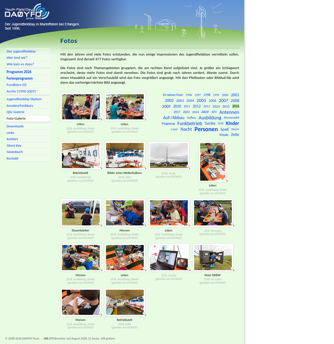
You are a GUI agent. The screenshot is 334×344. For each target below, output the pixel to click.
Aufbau (191, 117)
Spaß (224, 129)
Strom (235, 129)
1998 (206, 95)
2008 (235, 100)
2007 (223, 100)
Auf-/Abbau (173, 117)
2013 (206, 106)
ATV (214, 112)
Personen (206, 129)
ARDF (205, 112)
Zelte (235, 134)
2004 (190, 100)
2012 (197, 106)
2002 (169, 100)
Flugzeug (168, 123)
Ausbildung (210, 118)
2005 (201, 100)
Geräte (210, 123)
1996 (189, 95)
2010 (177, 106)
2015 (226, 106)
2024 (195, 112)
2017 (177, 112)
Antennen (229, 112)
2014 (216, 106)
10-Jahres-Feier (173, 95)
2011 (186, 106)
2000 (225, 95)
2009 (166, 106)
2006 (212, 100)
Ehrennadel (231, 118)
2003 (180, 100)
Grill (220, 123)
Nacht (186, 129)
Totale (224, 134)
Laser (174, 129)
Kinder (232, 123)
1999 (216, 95)
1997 (198, 95)
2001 (235, 94)
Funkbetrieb (189, 123)
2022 (186, 112)
